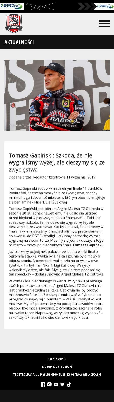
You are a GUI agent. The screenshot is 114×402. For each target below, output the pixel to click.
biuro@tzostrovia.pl (57, 367)
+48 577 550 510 (57, 359)
